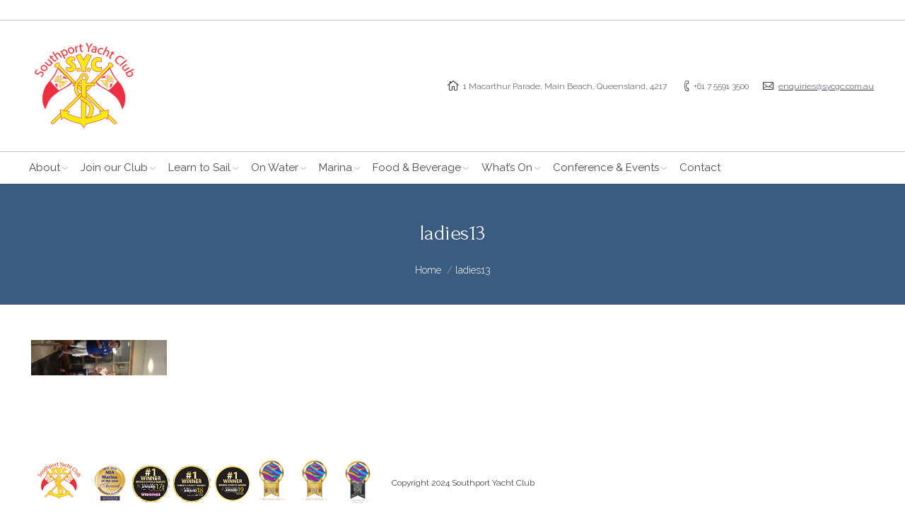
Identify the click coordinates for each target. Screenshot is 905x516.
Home (428, 270)
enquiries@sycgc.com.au (826, 86)
